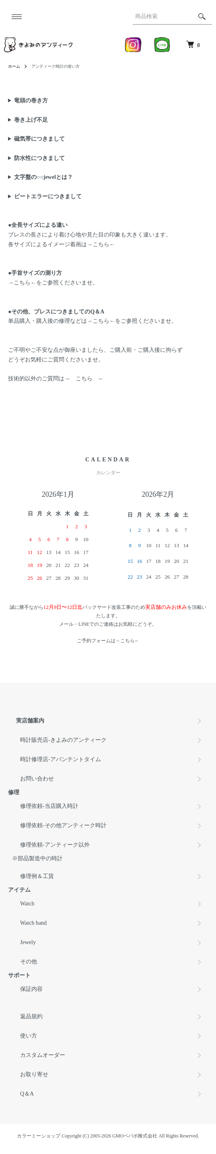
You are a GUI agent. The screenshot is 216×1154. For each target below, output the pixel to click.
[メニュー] (16, 16)
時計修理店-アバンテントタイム (60, 759)
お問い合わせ (37, 779)
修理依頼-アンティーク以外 (55, 845)
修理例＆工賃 (37, 876)
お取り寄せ (34, 1074)
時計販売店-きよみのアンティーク (63, 740)
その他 (28, 962)
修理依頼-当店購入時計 (49, 806)
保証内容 (31, 989)
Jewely (28, 942)
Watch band (33, 923)
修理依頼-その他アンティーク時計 (63, 825)
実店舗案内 (30, 721)
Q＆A (27, 1094)
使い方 (28, 1036)
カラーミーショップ (38, 1136)
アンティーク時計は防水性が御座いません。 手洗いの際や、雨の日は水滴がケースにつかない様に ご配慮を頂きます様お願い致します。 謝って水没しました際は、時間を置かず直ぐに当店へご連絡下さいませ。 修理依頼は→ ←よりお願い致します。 (108, 158)
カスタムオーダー (42, 1055)
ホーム (14, 66)
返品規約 (31, 1016)
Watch (27, 904)
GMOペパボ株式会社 (134, 1136)
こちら (101, 244)
